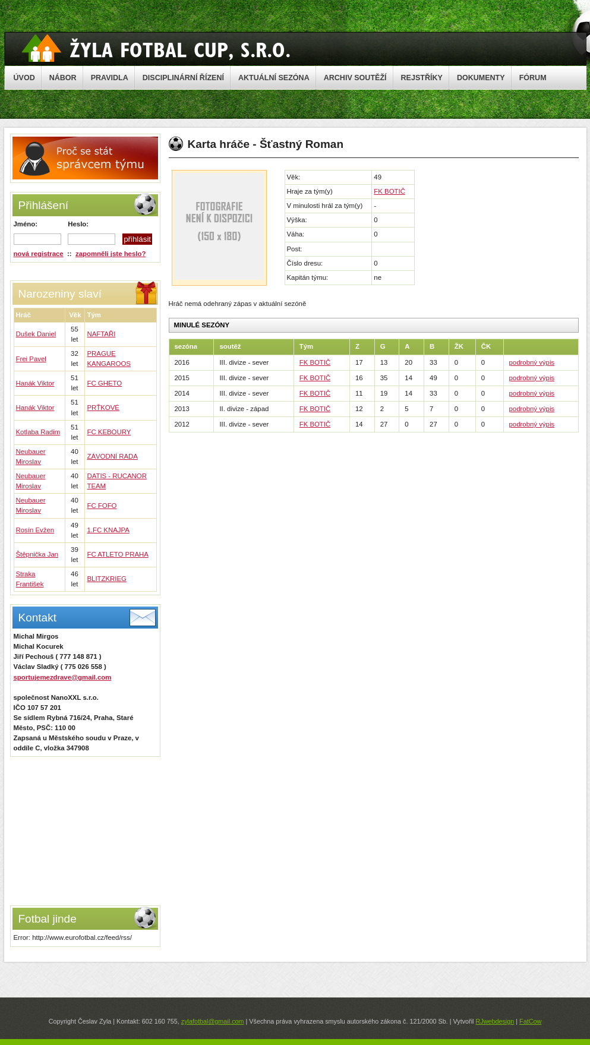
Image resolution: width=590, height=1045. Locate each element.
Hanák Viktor (35, 383)
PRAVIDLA (109, 78)
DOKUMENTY (481, 78)
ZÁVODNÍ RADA (112, 456)
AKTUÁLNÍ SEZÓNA (274, 78)
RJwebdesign (494, 1021)
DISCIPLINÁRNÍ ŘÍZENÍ (183, 78)
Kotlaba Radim (38, 431)
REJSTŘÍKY (422, 78)
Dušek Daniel (36, 333)
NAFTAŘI (101, 333)
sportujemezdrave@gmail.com (63, 677)
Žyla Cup (156, 48)
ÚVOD (24, 78)
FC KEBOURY (109, 431)
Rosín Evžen (35, 529)
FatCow (530, 1021)
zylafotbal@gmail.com (212, 1021)
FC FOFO (101, 505)
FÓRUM (533, 78)
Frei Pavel (31, 358)
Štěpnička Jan (37, 554)
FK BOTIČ (389, 191)
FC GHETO (104, 383)
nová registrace (39, 253)
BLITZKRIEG (106, 578)
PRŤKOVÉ (103, 407)
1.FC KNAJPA (108, 529)
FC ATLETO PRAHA (117, 554)
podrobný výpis (532, 362)
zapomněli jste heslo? (110, 253)
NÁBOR (63, 78)
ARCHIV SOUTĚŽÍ (355, 78)
